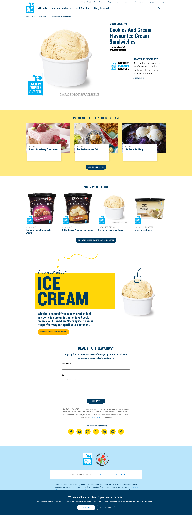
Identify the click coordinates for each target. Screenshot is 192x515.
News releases (139, 2)
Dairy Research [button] (119, 8)
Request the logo (113, 2)
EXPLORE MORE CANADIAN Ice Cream (96, 240)
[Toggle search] (165, 8)
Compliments (118, 24)
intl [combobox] (163, 2)
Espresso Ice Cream (143, 230)
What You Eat (121, 474)
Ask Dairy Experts (86, 2)
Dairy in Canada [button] (49, 8)
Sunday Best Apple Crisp (88, 149)
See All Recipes (96, 167)
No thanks (105, 508)
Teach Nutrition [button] (97, 8)
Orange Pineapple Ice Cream (111, 230)
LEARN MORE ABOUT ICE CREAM (53, 332)
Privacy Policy (126, 501)
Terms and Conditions (145, 501)
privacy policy (96, 417)
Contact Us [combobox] (125, 2)
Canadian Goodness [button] (73, 8)
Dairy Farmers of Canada (30, 7)
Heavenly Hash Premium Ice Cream (39, 231)
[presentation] (96, 390)
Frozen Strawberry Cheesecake (43, 149)
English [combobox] (152, 2)
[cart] (159, 8)
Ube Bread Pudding (134, 149)
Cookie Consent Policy (111, 501)
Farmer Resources (99, 2)
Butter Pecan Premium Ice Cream (77, 230)
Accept (86, 508)
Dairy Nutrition (104, 474)
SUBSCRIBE (140, 78)
